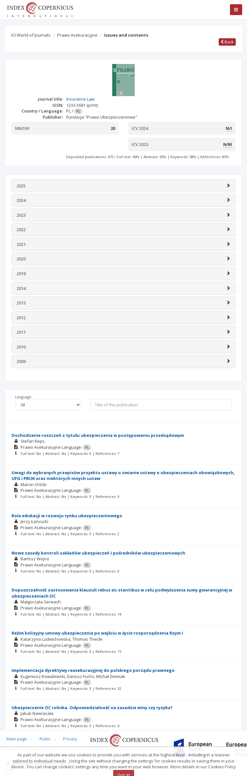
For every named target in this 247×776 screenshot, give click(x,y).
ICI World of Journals (30, 35)
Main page (16, 739)
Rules (45, 739)
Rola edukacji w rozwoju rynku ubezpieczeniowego (67, 516)
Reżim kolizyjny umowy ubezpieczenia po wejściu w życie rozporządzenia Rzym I (97, 633)
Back (227, 42)
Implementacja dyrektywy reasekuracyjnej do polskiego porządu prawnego (93, 670)
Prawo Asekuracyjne (77, 35)
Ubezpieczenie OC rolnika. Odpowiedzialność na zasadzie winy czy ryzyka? (92, 707)
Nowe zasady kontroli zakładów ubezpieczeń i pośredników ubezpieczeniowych (98, 553)
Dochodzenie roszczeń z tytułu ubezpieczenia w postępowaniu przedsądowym (98, 435)
